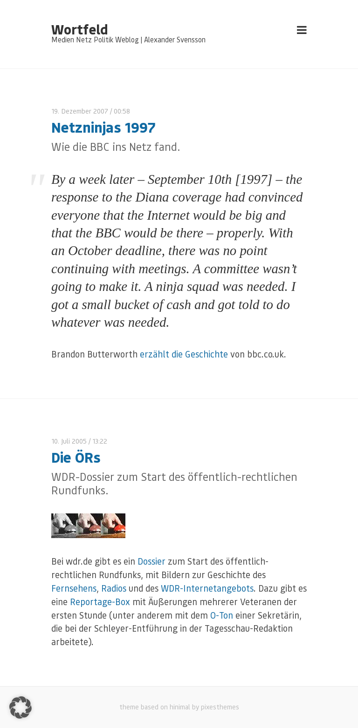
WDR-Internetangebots (207, 588)
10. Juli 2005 (69, 441)
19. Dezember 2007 (79, 111)
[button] (20, 707)
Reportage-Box (100, 601)
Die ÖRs (76, 456)
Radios (113, 588)
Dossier (151, 561)
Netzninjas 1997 (103, 126)
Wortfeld (79, 28)
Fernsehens (73, 588)
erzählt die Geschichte (184, 354)
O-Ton (221, 615)
